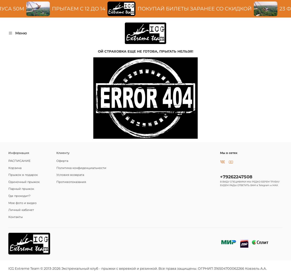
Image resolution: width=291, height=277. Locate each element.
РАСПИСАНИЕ (19, 161)
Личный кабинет (21, 210)
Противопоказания (71, 182)
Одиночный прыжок (24, 182)
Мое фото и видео (22, 203)
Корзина (15, 168)
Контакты (15, 217)
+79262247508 (236, 176)
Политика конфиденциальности (81, 168)
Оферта (62, 161)
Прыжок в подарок (23, 175)
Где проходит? (19, 196)
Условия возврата (70, 175)
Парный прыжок (21, 189)
